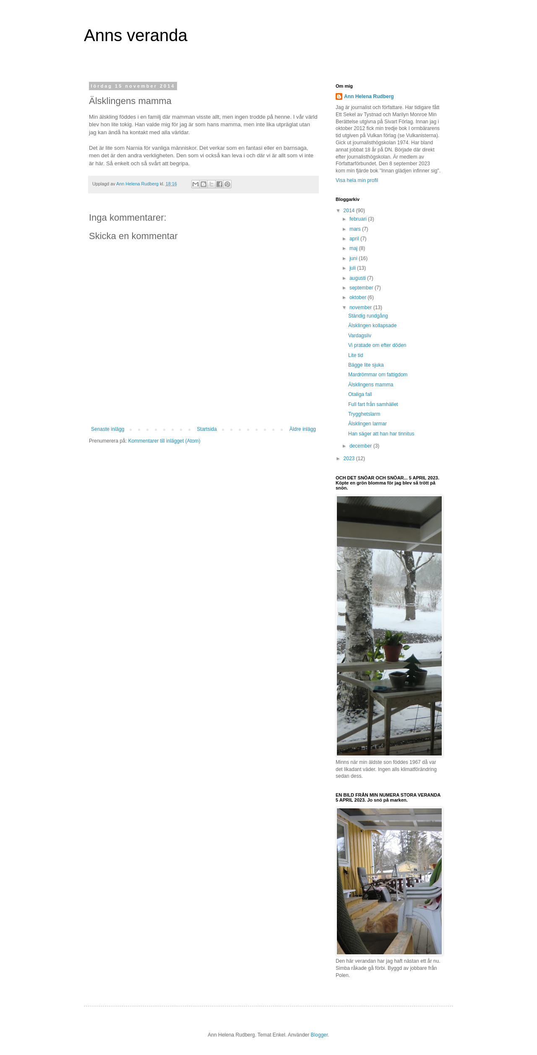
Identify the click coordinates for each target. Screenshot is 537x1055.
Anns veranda (136, 35)
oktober (358, 297)
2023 (350, 458)
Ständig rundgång (368, 316)
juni (354, 258)
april (354, 239)
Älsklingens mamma (370, 385)
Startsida (206, 429)
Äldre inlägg (302, 429)
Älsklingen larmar (367, 424)
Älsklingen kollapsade (372, 325)
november (361, 307)
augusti (358, 278)
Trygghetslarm (364, 414)
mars (355, 229)
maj (354, 248)
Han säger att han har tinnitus (381, 434)
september (362, 288)
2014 (350, 211)
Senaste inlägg (107, 429)
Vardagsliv (359, 336)
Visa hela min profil (357, 180)
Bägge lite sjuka (366, 365)
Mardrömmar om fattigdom (377, 375)
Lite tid (355, 355)
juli (353, 268)
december (361, 446)
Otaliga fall (360, 394)
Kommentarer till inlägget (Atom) (164, 441)
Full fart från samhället (373, 404)
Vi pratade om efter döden (377, 345)
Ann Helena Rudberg (369, 96)
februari (358, 219)
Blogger (319, 1035)
